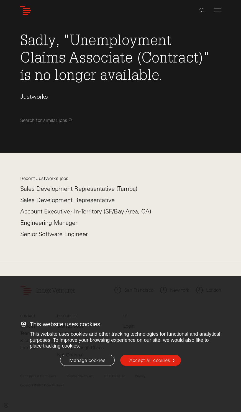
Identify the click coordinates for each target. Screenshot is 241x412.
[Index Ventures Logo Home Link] (25, 10)
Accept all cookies (149, 360)
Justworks (34, 96)
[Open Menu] (217, 10)
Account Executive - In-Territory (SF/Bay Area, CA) (85, 211)
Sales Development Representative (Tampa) (78, 188)
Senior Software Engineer (54, 234)
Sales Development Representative (67, 200)
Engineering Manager (48, 222)
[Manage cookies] (87, 360)
